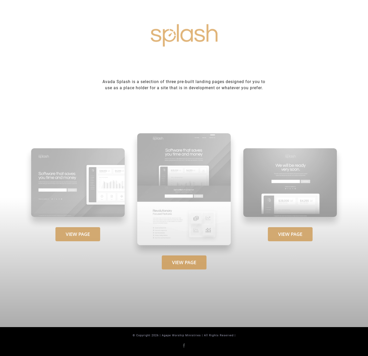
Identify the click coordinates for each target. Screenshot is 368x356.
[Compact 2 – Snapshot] (291, 150)
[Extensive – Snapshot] (184, 135)
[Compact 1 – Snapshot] (77, 150)
